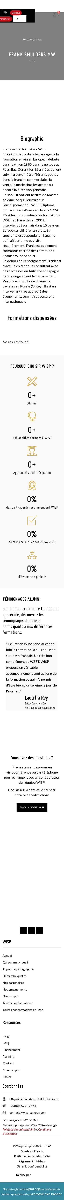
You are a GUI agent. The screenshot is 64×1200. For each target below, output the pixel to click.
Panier (7, 1077)
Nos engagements (15, 989)
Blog (6, 1036)
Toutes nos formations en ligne (23, 1010)
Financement (11, 1050)
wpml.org (33, 1189)
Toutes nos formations (17, 1003)
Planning (8, 1056)
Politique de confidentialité (19, 1129)
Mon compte (11, 1070)
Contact (8, 1063)
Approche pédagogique (18, 969)
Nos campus (11, 996)
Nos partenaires (13, 982)
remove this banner (47, 1194)
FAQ (6, 1043)
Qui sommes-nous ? (15, 962)
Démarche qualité (14, 976)
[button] (54, 14)
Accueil (7, 955)
